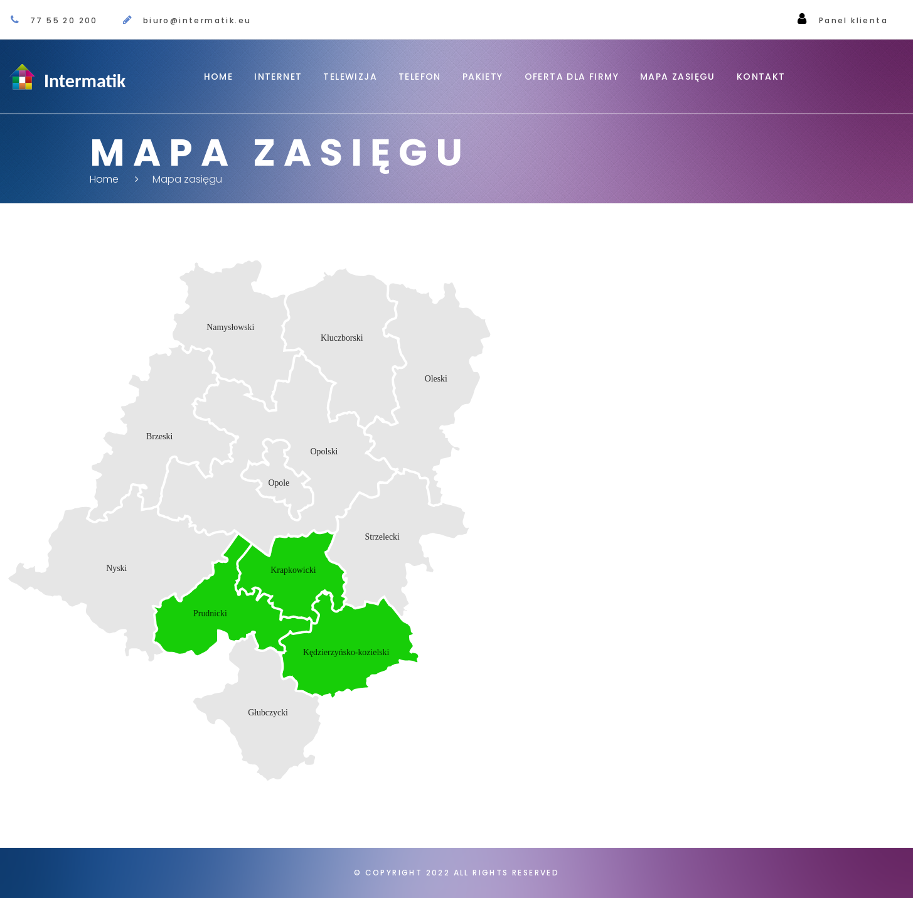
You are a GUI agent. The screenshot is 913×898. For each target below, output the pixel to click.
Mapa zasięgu (677, 76)
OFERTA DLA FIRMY (572, 76)
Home (218, 76)
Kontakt (761, 76)
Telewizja (350, 76)
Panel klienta (853, 20)
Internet (278, 76)
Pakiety (482, 76)
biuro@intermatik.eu (197, 20)
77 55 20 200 (64, 20)
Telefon (419, 76)
